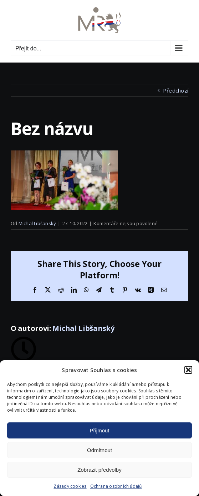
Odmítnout (99, 450)
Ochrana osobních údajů (116, 486)
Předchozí (175, 90)
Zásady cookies (69, 486)
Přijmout (99, 430)
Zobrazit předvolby (99, 470)
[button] (188, 369)
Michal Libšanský (37, 223)
